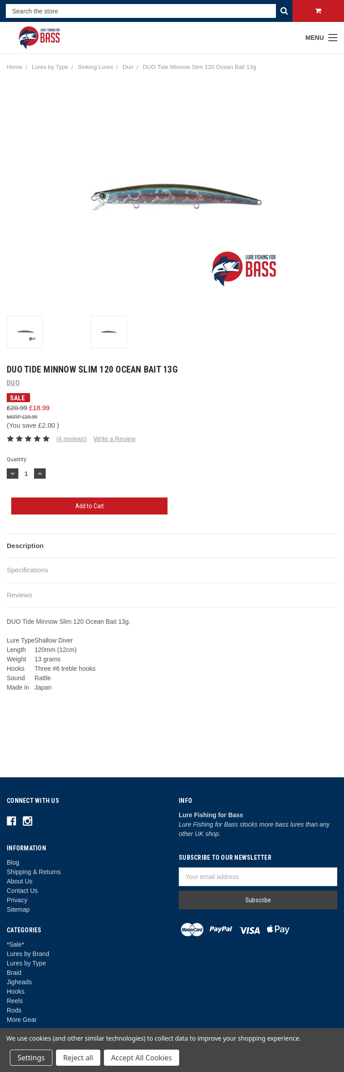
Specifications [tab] (27, 570)
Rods (14, 1010)
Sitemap (18, 909)
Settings (31, 1058)
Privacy (17, 900)
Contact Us (22, 890)
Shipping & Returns (34, 871)
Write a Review (115, 438)
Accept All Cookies (141, 1058)
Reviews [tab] (19, 595)
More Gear (22, 1019)
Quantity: (17, 459)
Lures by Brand (28, 953)
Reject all (78, 1058)
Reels (15, 1000)
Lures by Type (26, 963)
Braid (14, 972)
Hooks (16, 991)
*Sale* (15, 944)
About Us (20, 881)
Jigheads (19, 982)
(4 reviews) (71, 438)
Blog (13, 862)
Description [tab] (25, 545)
